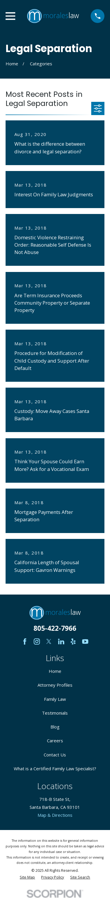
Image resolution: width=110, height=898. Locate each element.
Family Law (55, 699)
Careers (55, 740)
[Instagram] (37, 641)
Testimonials (55, 713)
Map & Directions (55, 815)
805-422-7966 (54, 628)
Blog (55, 727)
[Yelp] (73, 641)
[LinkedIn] (61, 641)
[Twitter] (49, 641)
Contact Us (55, 755)
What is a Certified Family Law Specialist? (55, 768)
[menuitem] (27, 877)
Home (55, 671)
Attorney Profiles (55, 685)
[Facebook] (25, 641)
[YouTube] (85, 641)
